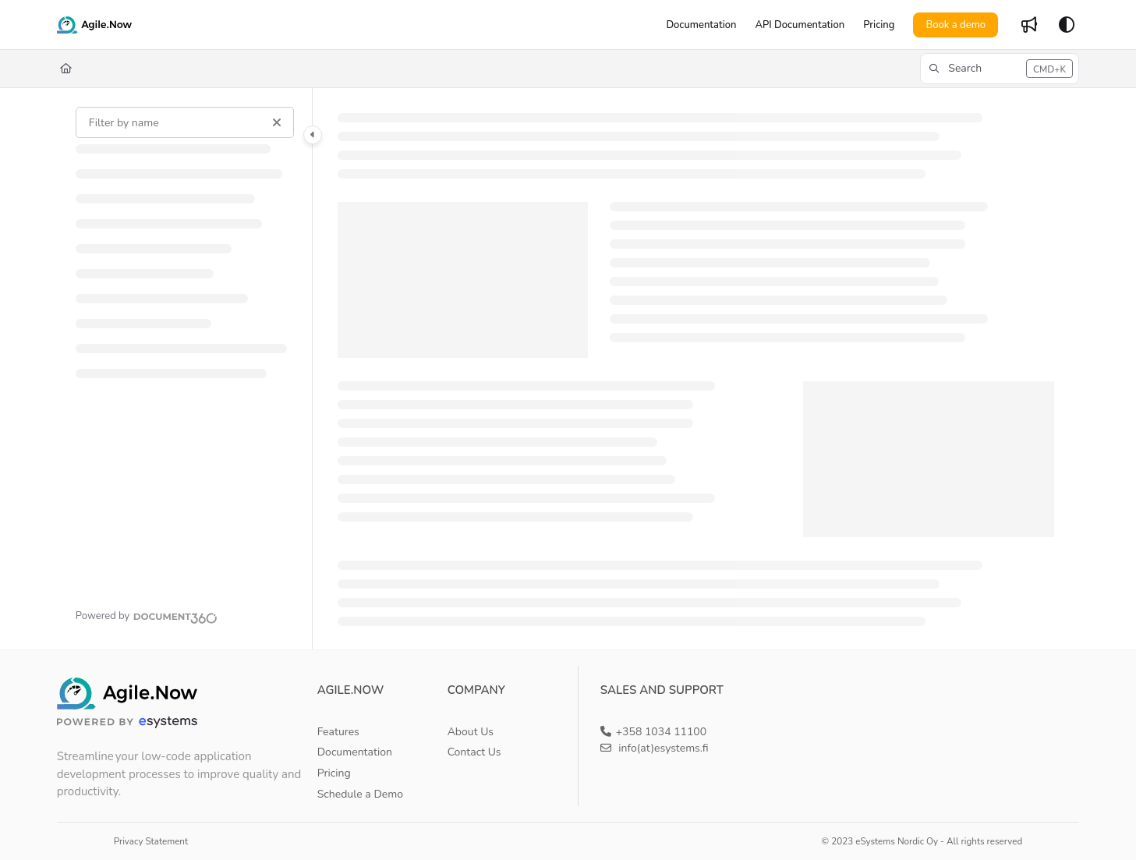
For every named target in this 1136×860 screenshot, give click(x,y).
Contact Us (474, 752)
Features (338, 731)
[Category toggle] (312, 135)
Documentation (354, 752)
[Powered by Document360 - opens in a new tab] (147, 616)
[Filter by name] (185, 122)
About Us (471, 731)
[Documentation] (701, 25)
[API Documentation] (799, 25)
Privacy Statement (151, 841)
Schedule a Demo (360, 794)
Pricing (334, 773)
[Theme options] (1066, 24)
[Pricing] (878, 25)
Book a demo (955, 25)
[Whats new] (1029, 24)
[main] (696, 368)
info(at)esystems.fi (654, 748)
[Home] (66, 68)
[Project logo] (95, 25)
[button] (999, 68)
